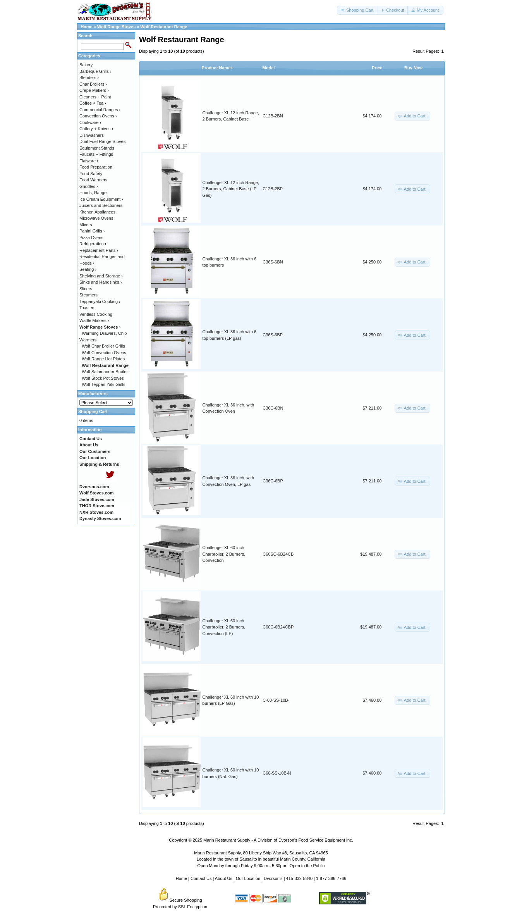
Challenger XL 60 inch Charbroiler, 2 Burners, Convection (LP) (224, 627)
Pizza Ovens (91, 237)
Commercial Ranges (99, 109)
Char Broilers (93, 84)
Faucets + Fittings (96, 154)
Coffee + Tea (92, 103)
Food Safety (90, 173)
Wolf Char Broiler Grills (103, 346)
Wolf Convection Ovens (104, 352)
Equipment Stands (96, 148)
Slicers (85, 288)
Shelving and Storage (101, 276)
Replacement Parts (98, 250)
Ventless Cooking (95, 314)
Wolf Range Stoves (116, 26)
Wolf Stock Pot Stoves (103, 378)
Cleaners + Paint (95, 97)
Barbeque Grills (95, 71)
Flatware (88, 160)
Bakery (86, 64)
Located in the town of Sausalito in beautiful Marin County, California (261, 859)
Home (87, 26)
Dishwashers (91, 135)
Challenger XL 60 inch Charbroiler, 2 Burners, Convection (224, 554)
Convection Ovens (98, 116)
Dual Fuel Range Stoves (102, 141)
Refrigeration (92, 243)
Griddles (88, 186)
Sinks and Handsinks (100, 282)
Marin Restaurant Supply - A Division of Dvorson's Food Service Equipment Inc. (278, 840)
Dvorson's (273, 878)
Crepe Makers (94, 90)
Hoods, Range (92, 192)
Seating (87, 269)
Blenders (89, 77)
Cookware (90, 122)
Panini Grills (92, 231)
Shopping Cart (93, 411)
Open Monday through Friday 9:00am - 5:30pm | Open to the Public (261, 865)
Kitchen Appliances (97, 212)
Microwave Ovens (96, 218)
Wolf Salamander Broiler (105, 371)
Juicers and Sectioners (100, 205)
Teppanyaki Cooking (99, 301)
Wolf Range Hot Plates (103, 358)
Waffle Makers (94, 320)
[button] (357, 10)
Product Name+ (217, 67)
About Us (223, 878)
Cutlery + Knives (96, 128)
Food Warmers (93, 179)
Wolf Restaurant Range (164, 26)
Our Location (248, 878)
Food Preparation (95, 167)
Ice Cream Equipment (101, 199)
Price (377, 67)
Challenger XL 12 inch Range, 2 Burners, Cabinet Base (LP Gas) (231, 189)
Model (269, 67)
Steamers (88, 295)
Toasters (87, 307)
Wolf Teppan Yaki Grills (103, 384)
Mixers (85, 224)
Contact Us (201, 878)
